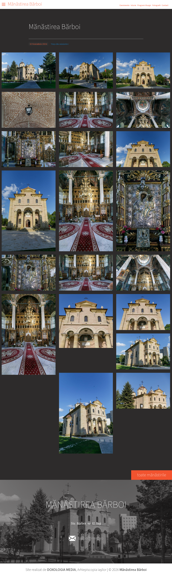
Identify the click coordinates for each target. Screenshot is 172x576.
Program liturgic (144, 5)
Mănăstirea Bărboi (25, 4)
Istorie (133, 5)
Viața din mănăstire (60, 44)
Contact (165, 5)
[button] (29, 70)
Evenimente (124, 5)
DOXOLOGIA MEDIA (61, 569)
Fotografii (156, 5)
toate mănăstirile (151, 475)
